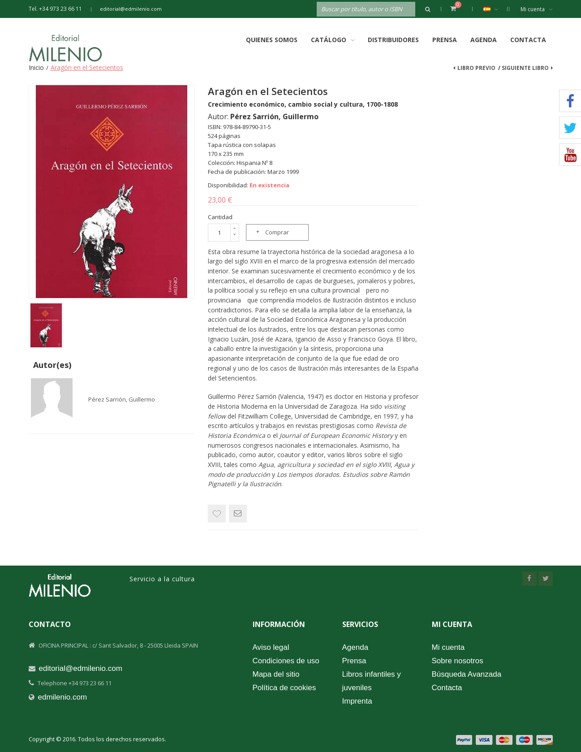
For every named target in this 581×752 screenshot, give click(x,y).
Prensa (444, 39)
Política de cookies (284, 687)
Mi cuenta (537, 9)
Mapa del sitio (276, 674)
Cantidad (220, 217)
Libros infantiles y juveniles (371, 681)
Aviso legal (271, 647)
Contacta (528, 39)
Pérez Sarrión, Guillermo (121, 399)
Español (495, 9)
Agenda (483, 39)
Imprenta (357, 701)
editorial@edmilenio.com (131, 8)
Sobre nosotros (457, 661)
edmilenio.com (62, 697)
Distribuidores (393, 39)
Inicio (36, 67)
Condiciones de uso (286, 661)
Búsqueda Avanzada (467, 674)
